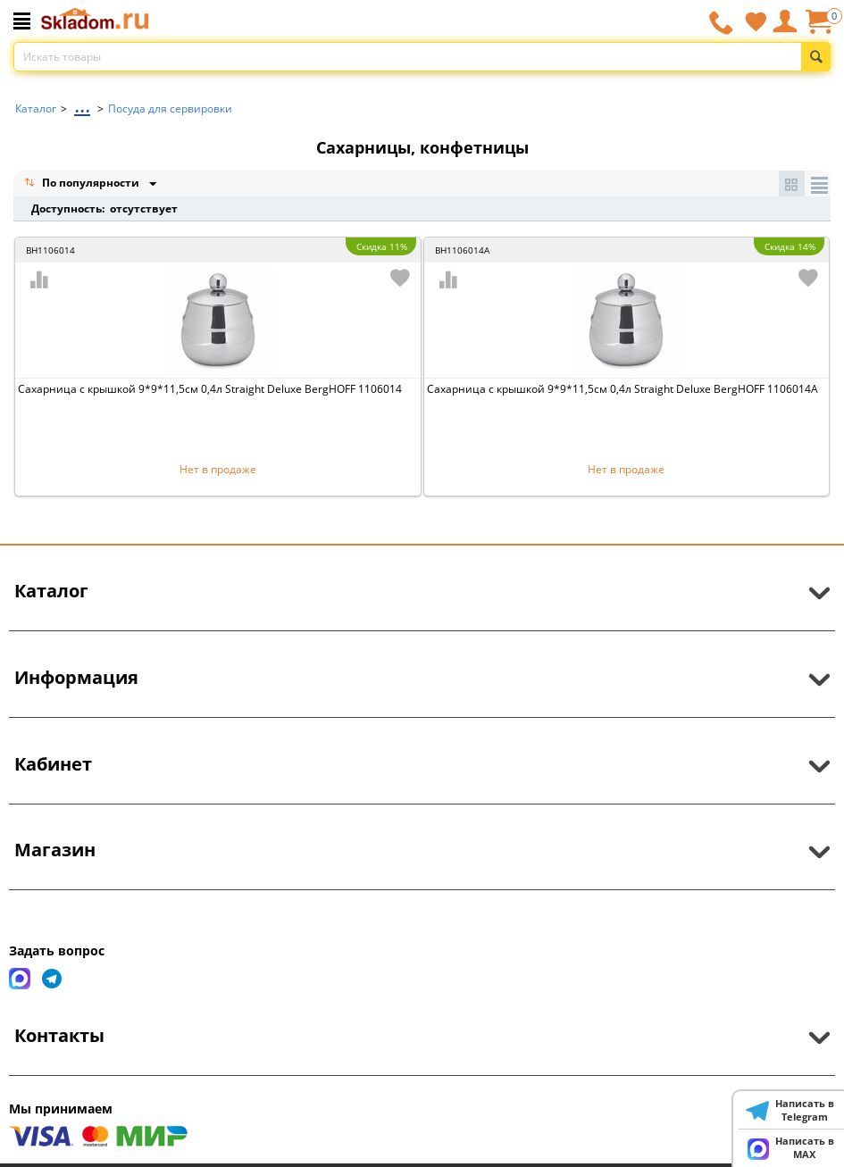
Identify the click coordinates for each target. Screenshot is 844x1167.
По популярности (83, 184)
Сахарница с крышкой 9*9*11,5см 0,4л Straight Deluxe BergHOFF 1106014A (622, 388)
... (82, 104)
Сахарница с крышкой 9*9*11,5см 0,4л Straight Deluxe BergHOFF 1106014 (210, 388)
